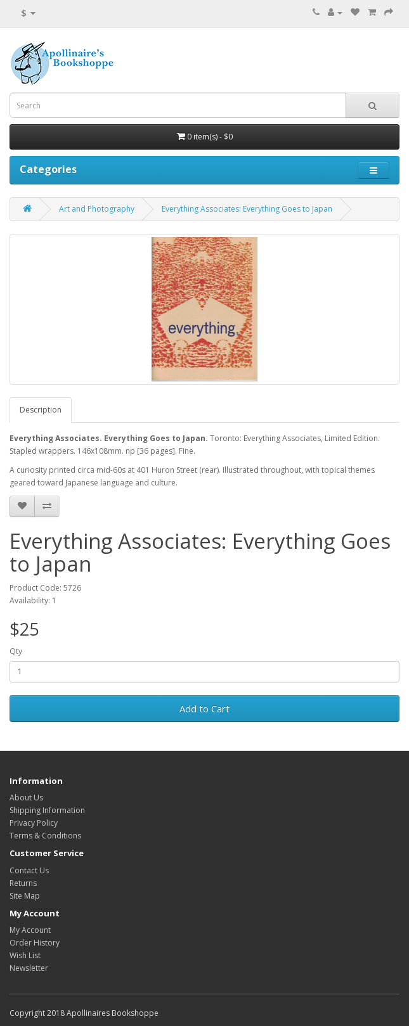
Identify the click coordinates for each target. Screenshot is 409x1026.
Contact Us (29, 870)
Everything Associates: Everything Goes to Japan (247, 208)
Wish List (25, 955)
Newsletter (29, 968)
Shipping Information (47, 810)
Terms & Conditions (45, 835)
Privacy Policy (34, 823)
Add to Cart (204, 708)
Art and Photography (96, 208)
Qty (16, 651)
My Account (30, 930)
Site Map (25, 895)
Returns (23, 883)
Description (41, 409)
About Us (26, 797)
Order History (35, 942)
